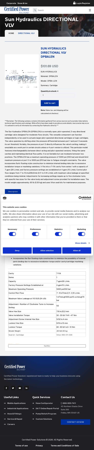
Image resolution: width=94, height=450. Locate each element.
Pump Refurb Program (44, 414)
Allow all (77, 250)
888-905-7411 (68, 403)
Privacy (39, 445)
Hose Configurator (42, 403)
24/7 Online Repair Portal (45, 408)
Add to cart (49, 103)
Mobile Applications (15, 403)
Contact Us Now (75, 422)
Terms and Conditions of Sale (65, 445)
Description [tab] (13, 191)
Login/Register (81, 3)
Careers (9, 424)
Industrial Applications (16, 408)
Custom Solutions (42, 419)
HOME (11, 33)
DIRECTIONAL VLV (26, 33)
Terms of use (21, 445)
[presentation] (13, 191)
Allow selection (47, 250)
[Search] (56, 10)
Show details (81, 243)
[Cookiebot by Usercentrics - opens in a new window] (80, 198)
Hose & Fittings (12, 414)
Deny (17, 250)
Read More (47, 346)
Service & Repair (13, 419)
